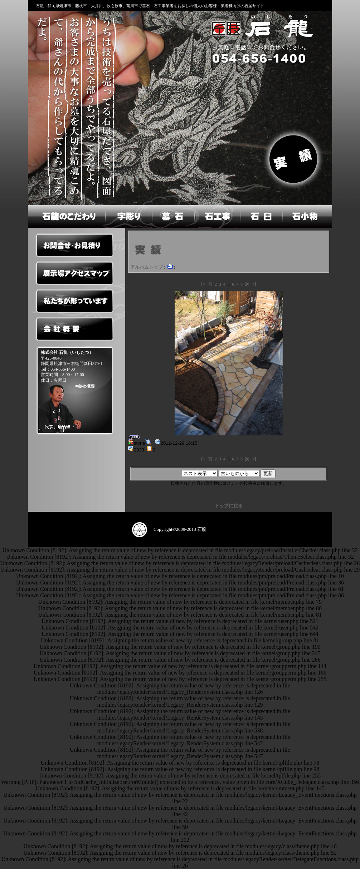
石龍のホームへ (261, 28)
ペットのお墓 (74, 452)
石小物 (307, 216)
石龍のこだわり (66, 216)
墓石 (172, 216)
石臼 (261, 216)
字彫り (127, 216)
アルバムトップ (146, 267)
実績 (294, 157)
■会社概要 (85, 386)
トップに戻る (229, 505)
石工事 (217, 216)
